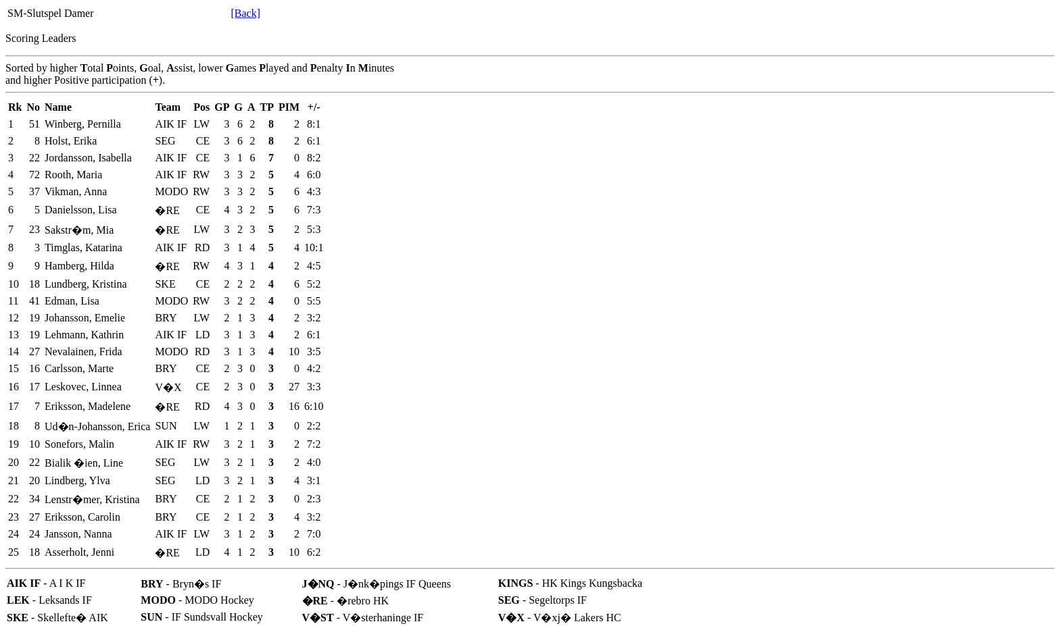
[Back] (245, 13)
